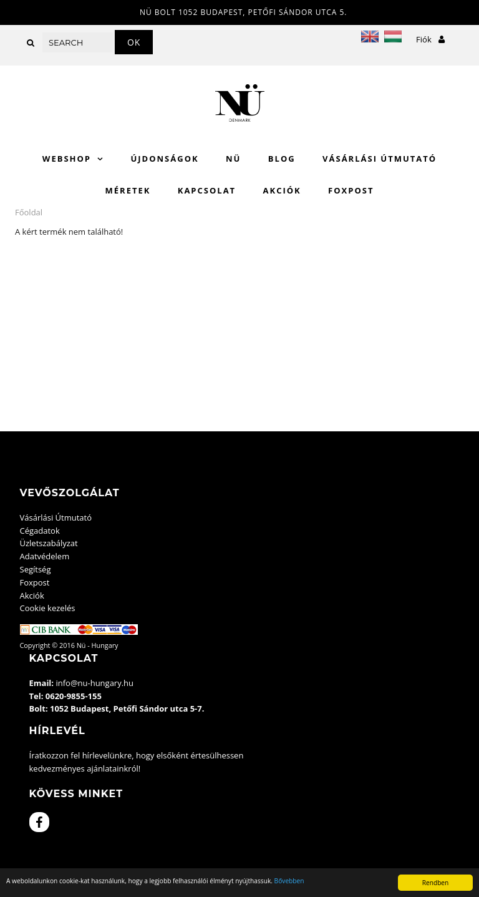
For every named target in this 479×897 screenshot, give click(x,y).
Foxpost (351, 190)
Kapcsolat (207, 190)
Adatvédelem (45, 556)
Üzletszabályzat (49, 543)
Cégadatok (40, 530)
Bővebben (289, 880)
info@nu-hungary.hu (94, 683)
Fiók (430, 39)
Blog (282, 158)
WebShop (66, 158)
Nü (233, 158)
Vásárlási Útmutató (379, 158)
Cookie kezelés (47, 608)
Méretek (128, 190)
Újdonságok (164, 158)
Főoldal (28, 212)
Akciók (282, 190)
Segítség (35, 569)
